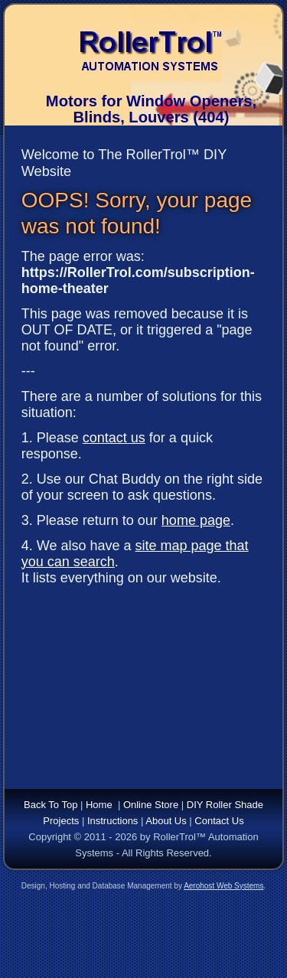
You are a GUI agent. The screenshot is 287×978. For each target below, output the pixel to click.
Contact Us (218, 820)
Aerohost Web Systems (223, 886)
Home (99, 804)
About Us (165, 820)
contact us (114, 437)
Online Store (150, 804)
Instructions (112, 820)
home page (195, 520)
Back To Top (50, 804)
